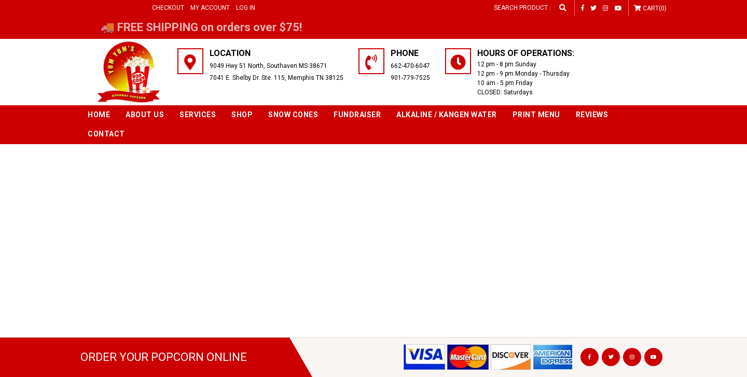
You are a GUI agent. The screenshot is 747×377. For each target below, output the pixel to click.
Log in (245, 7)
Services (197, 114)
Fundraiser (357, 114)
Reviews (592, 114)
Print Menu (536, 114)
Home (99, 114)
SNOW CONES (293, 114)
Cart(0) (655, 8)
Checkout (168, 7)
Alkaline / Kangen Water (446, 114)
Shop (242, 114)
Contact (106, 134)
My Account (210, 7)
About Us (145, 114)
